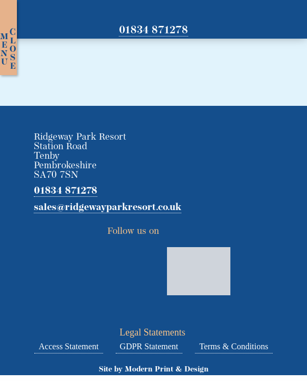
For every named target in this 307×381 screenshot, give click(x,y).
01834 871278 (153, 30)
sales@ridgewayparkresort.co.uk (107, 208)
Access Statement (68, 346)
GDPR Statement (149, 346)
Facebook (190, 228)
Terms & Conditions (233, 346)
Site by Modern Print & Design (154, 370)
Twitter (170, 228)
